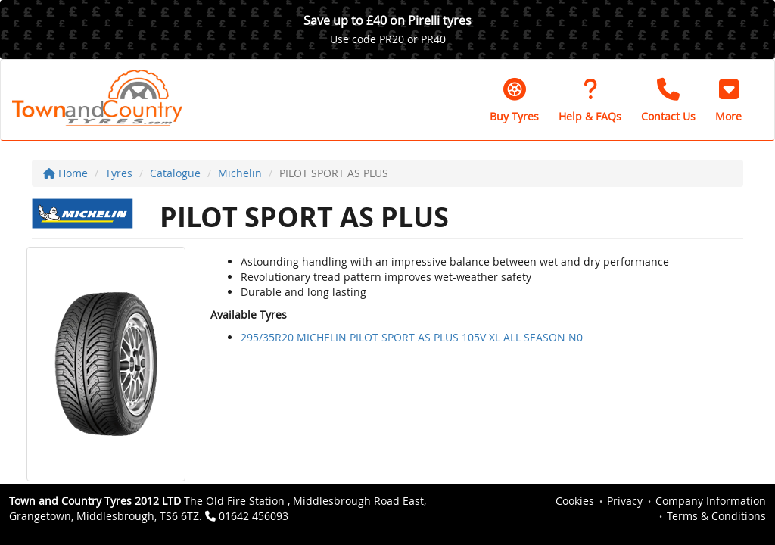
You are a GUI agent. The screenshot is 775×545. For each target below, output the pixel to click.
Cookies (575, 501)
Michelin (240, 173)
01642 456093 (253, 516)
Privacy (625, 501)
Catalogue (175, 173)
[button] (728, 100)
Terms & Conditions (716, 516)
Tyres (118, 173)
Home (65, 173)
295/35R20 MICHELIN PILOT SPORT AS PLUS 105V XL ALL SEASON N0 (412, 337)
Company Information (710, 501)
